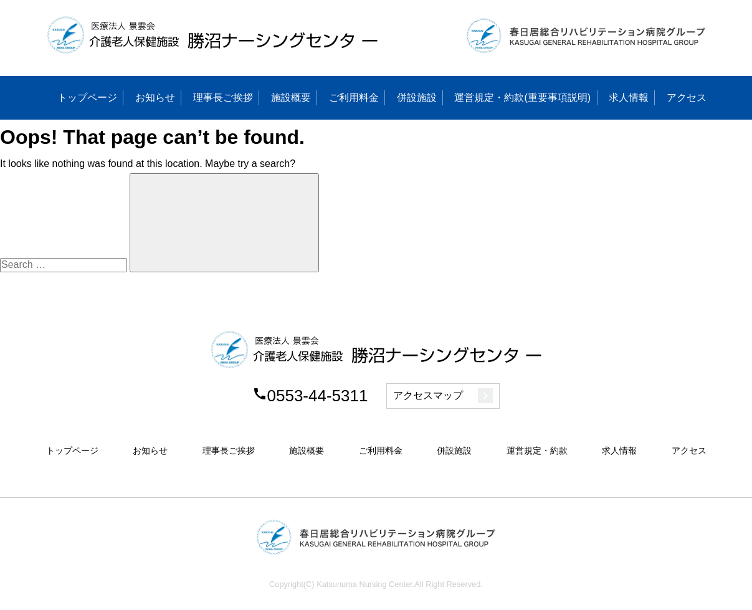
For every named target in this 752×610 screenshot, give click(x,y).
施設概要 (291, 97)
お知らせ (155, 97)
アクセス (687, 97)
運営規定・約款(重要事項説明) (522, 97)
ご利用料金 (354, 97)
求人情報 (629, 97)
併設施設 (417, 97)
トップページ (87, 97)
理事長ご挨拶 (223, 97)
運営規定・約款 (537, 450)
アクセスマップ (443, 395)
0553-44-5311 (310, 395)
